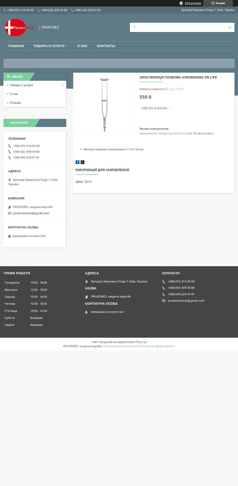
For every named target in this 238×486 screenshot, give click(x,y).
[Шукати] (230, 27)
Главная (16, 46)
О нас (82, 46)
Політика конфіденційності (157, 346)
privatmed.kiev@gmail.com (31, 213)
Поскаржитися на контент (120, 346)
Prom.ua (141, 342)
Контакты (106, 46)
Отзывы (15, 102)
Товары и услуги (49, 46)
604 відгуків (193, 3)
